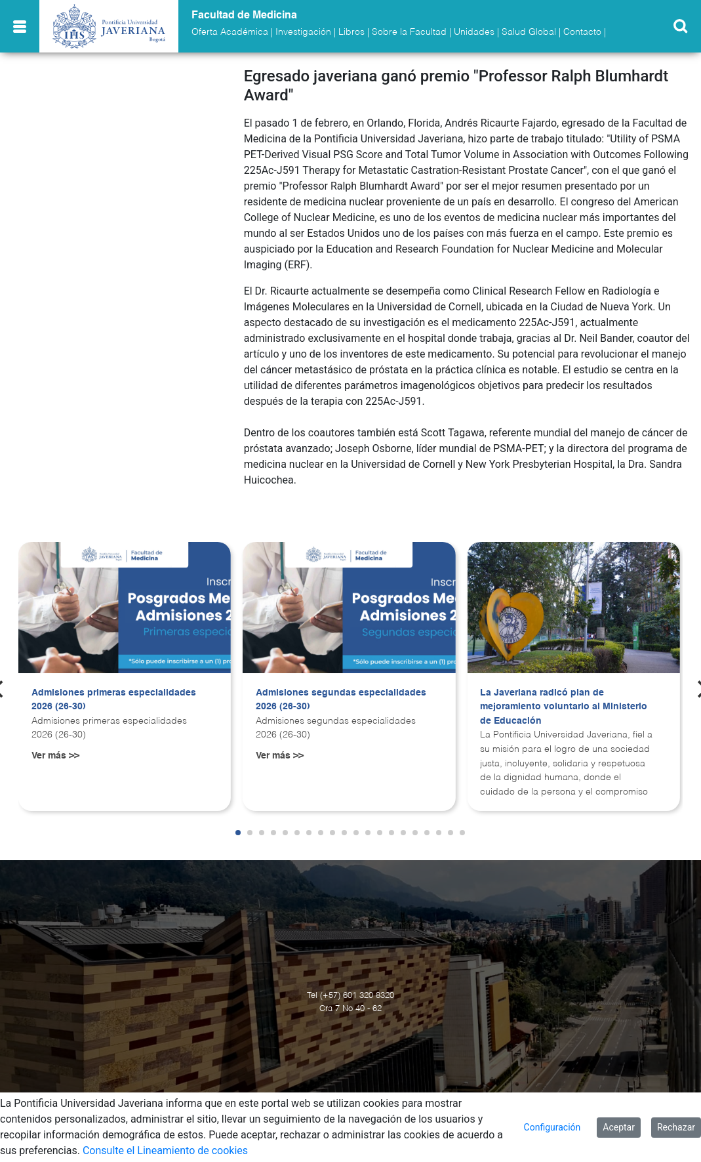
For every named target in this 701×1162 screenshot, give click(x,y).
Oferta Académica (229, 32)
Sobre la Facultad (409, 32)
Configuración (552, 1127)
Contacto (582, 32)
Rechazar (676, 1127)
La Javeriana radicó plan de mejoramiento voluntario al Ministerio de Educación (563, 707)
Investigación (303, 32)
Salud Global (529, 32)
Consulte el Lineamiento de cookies (165, 1150)
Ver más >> (55, 755)
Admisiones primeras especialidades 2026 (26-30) (113, 700)
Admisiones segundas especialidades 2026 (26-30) (341, 700)
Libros (351, 32)
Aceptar (619, 1127)
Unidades (474, 32)
